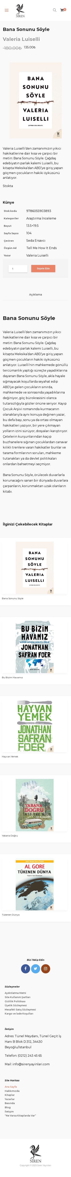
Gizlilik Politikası (15, 1001)
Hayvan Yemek (10, 756)
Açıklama (35, 294)
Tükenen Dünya (11, 914)
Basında (10, 1103)
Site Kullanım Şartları (17, 997)
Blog (8, 1107)
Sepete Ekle (43, 268)
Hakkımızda (12, 1091)
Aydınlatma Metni (15, 993)
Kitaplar (10, 1095)
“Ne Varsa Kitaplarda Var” (20, 1115)
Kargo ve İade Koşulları (19, 1013)
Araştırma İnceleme (41, 218)
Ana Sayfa (11, 1086)
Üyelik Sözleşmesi (16, 1005)
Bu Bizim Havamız (12, 677)
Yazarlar (10, 1099)
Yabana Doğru (10, 835)
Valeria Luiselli (21, 39)
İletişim (9, 1111)
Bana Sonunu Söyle (12, 598)
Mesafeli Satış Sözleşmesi (20, 1009)
